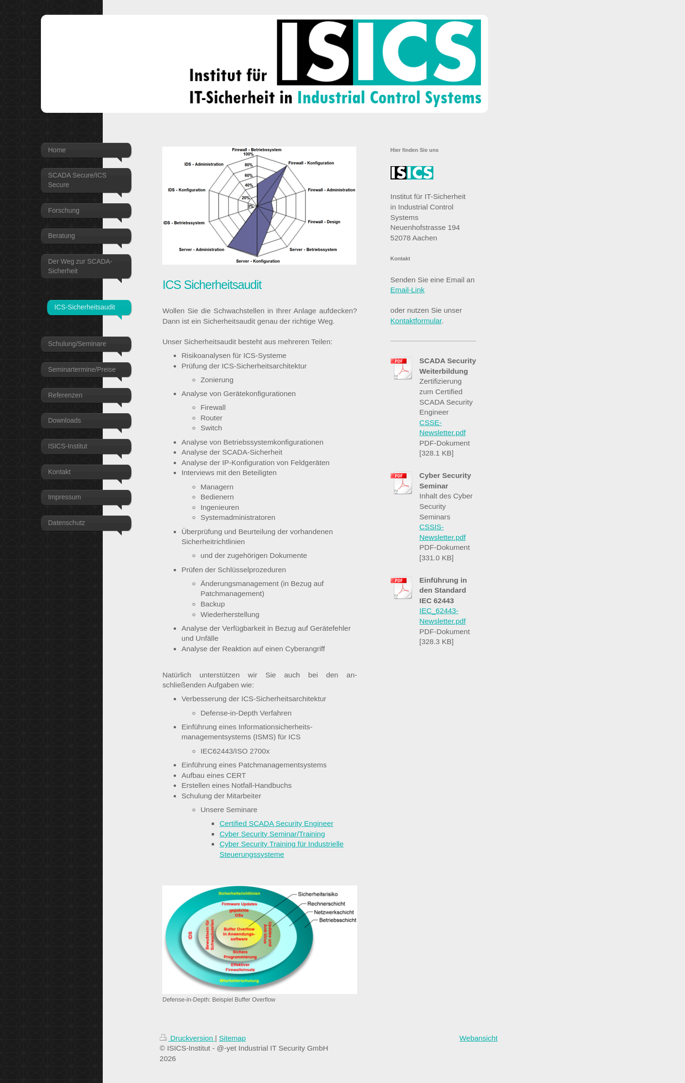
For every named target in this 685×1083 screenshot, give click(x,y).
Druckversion (187, 1038)
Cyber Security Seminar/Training (272, 834)
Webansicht (479, 1038)
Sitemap (232, 1038)
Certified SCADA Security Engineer (276, 823)
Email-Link (408, 290)
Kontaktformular (416, 321)
